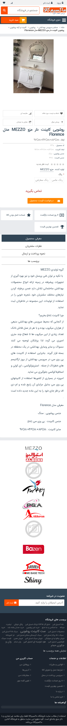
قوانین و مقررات (56, 665)
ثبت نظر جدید (42, 164)
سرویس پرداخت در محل (52, 676)
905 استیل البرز (58, 624)
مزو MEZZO (46, 169)
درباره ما (59, 692)
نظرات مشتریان (33, 246)
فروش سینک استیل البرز (33, 638)
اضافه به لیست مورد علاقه (50, 113)
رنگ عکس (57, 180)
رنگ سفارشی (41, 180)
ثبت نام (46, 3)
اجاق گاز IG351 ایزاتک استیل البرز (37, 624)
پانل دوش (18, 625)
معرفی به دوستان (22, 122)
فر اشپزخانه (10, 635)
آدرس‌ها (25, 670)
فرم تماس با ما (57, 697)
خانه (62, 27)
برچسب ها (33, 261)
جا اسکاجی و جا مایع (49, 627)
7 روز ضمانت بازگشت (53, 681)
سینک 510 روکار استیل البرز (53, 635)
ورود (59, 3)
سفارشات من (23, 676)
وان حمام (17, 642)
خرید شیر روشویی (32, 627)
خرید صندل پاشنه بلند (16, 627)
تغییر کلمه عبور (23, 681)
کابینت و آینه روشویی (18, 27)
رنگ (60, 174)
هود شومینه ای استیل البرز (35, 642)
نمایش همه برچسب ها (54, 651)
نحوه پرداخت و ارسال (33, 254)
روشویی (32, 27)
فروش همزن (18, 638)
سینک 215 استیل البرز (10, 632)
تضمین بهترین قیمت (54, 686)
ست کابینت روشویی (33, 631)
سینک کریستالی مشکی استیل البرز (29, 635)
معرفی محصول (34, 239)
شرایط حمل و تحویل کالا (52, 670)
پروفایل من (24, 665)
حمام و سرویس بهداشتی (48, 27)
